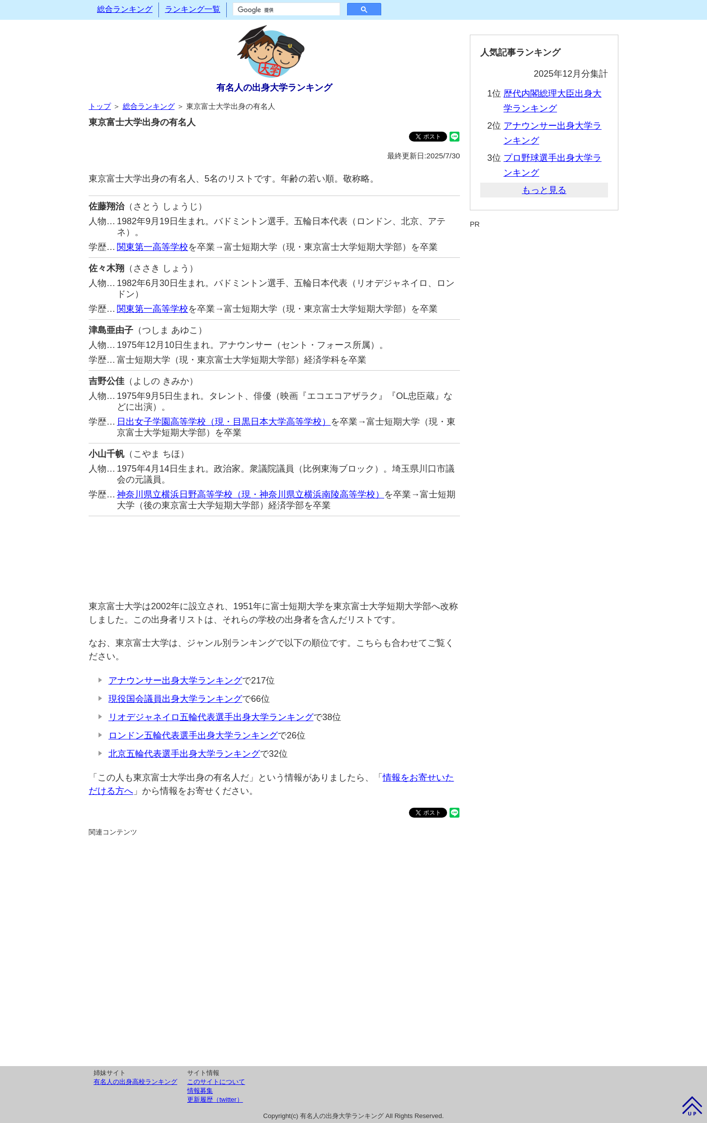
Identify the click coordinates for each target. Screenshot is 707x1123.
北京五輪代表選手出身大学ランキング (184, 754)
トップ (100, 106)
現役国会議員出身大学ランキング (175, 699)
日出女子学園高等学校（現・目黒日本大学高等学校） (224, 422)
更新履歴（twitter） (215, 1099)
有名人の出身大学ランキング (274, 88)
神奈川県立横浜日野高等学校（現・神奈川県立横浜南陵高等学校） (250, 494)
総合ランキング (124, 9)
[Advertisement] (274, 553)
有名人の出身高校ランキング (135, 1081)
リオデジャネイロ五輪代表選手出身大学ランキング (210, 717)
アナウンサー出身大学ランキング (175, 680)
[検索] (285, 9)
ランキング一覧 (192, 9)
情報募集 (200, 1090)
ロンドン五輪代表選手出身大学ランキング (193, 735)
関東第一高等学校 (152, 247)
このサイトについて (216, 1081)
